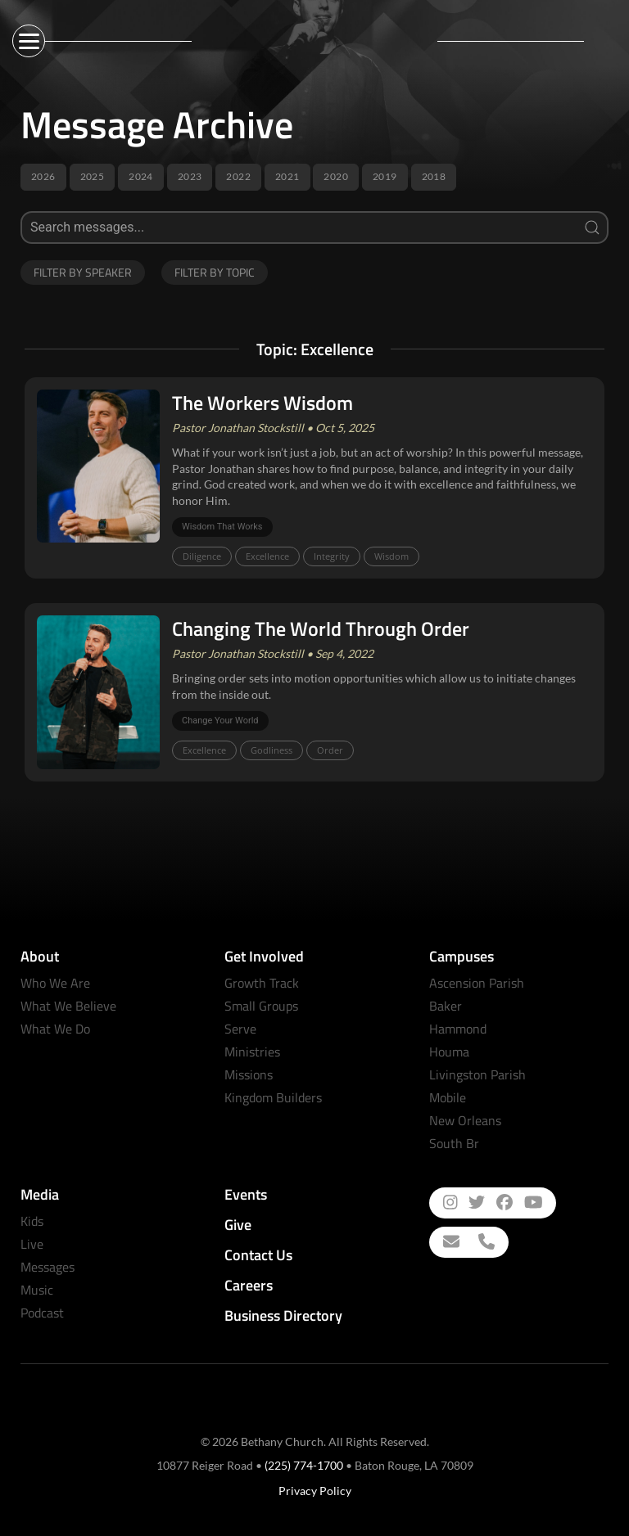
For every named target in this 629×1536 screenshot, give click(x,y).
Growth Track (261, 983)
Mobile (447, 1097)
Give (237, 1225)
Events (245, 1194)
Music (36, 1290)
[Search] (314, 227)
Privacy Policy (314, 1491)
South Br (454, 1143)
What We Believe (68, 1006)
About (39, 956)
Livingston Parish (477, 1074)
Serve (240, 1028)
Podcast (42, 1312)
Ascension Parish (476, 983)
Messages (47, 1267)
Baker (445, 1006)
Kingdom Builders (273, 1097)
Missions (248, 1074)
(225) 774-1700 (304, 1465)
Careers (248, 1285)
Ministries (252, 1051)
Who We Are (55, 983)
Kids (31, 1221)
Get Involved (264, 956)
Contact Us (258, 1255)
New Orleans (465, 1120)
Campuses (461, 956)
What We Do (55, 1028)
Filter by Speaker (83, 272)
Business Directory (283, 1315)
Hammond (457, 1028)
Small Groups (261, 1006)
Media (39, 1194)
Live (31, 1244)
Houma (449, 1051)
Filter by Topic (214, 272)
